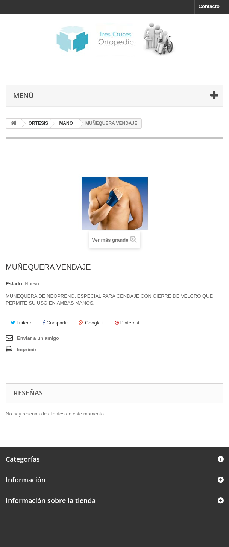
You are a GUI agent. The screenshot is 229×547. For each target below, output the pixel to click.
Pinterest (127, 323)
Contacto (209, 6)
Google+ (91, 323)
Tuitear (21, 323)
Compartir (55, 323)
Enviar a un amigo (38, 338)
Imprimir (26, 349)
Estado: (15, 283)
